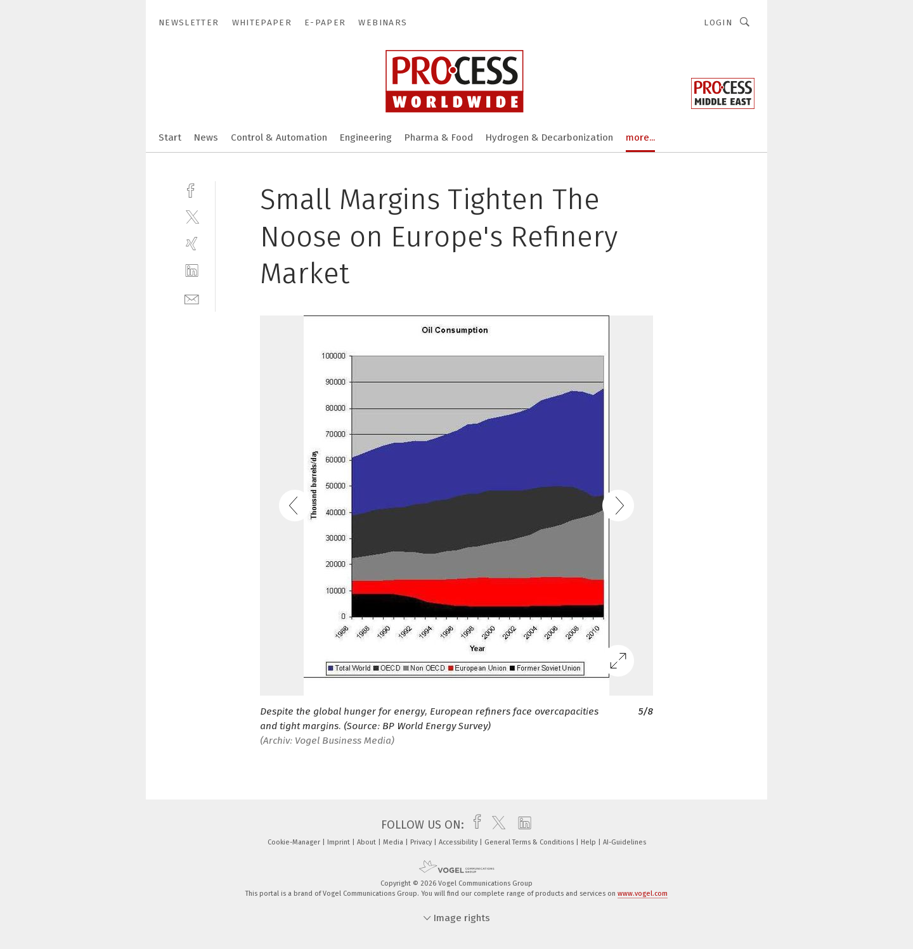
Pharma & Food (439, 137)
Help (589, 842)
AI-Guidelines (624, 842)
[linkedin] (192, 271)
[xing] (192, 244)
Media (394, 842)
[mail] (192, 298)
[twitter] (192, 216)
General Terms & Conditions (530, 842)
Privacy (422, 842)
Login (718, 22)
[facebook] (192, 189)
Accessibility (459, 842)
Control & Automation (279, 137)
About (367, 842)
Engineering (366, 137)
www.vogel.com (643, 893)
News (206, 137)
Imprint (339, 842)
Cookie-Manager (295, 842)
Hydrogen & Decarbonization (549, 137)
